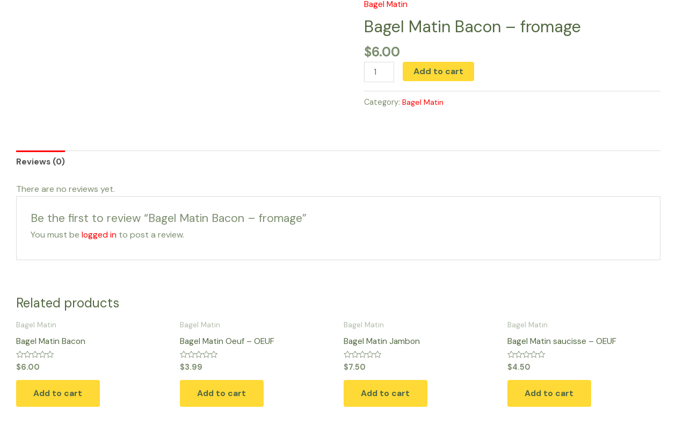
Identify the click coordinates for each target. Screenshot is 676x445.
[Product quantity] (379, 72)
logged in (99, 235)
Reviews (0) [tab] (41, 162)
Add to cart (439, 71)
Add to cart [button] (63, 395)
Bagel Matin (423, 102)
